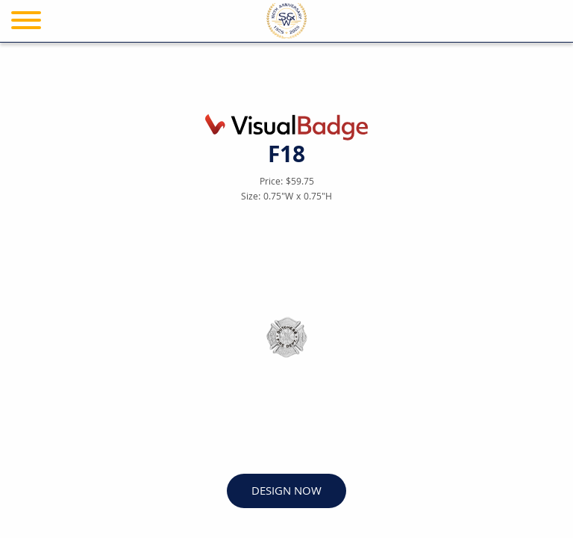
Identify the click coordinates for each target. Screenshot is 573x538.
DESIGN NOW (286, 492)
